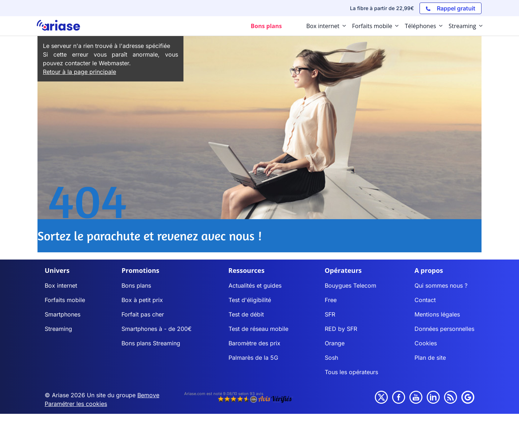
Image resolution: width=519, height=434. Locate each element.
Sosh (331, 357)
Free (331, 300)
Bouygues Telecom (350, 285)
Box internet (61, 285)
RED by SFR (341, 328)
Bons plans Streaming (150, 343)
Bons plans (136, 285)
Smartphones (62, 314)
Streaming (58, 328)
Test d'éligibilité (250, 300)
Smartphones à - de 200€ (156, 328)
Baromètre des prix (254, 343)
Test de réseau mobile (258, 328)
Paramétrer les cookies (76, 403)
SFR (330, 314)
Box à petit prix (142, 300)
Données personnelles (444, 328)
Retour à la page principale (79, 71)
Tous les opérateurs (351, 372)
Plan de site (430, 357)
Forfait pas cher (142, 314)
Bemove (148, 395)
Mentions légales (437, 314)
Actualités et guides (255, 285)
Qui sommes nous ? (440, 285)
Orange (335, 343)
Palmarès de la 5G (253, 357)
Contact (425, 300)
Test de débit (246, 314)
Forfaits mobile (65, 300)
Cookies (425, 343)
